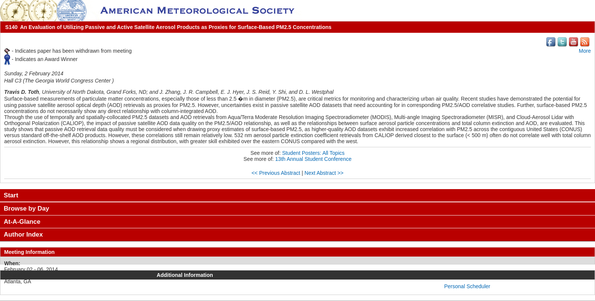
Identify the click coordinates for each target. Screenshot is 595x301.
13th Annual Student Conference (313, 159)
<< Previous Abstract (275, 173)
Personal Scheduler (467, 286)
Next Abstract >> (324, 173)
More (585, 51)
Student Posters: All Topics (313, 153)
